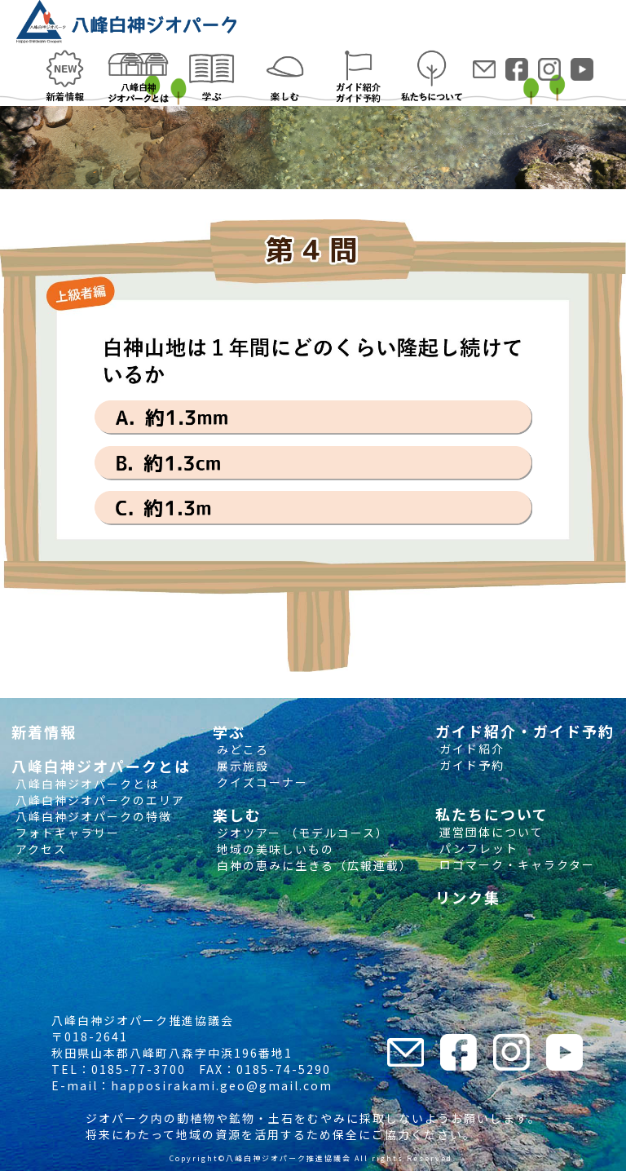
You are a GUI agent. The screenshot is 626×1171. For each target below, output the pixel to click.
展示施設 (241, 766)
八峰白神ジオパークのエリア (98, 800)
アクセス (39, 849)
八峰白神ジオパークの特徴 (91, 816)
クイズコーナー (260, 782)
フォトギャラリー (65, 832)
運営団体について (489, 832)
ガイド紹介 (470, 748)
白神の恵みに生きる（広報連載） (312, 865)
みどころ (241, 749)
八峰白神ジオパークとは (85, 784)
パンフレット (476, 848)
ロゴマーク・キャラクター (515, 864)
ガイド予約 (470, 765)
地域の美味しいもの (273, 849)
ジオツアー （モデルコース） (301, 832)
